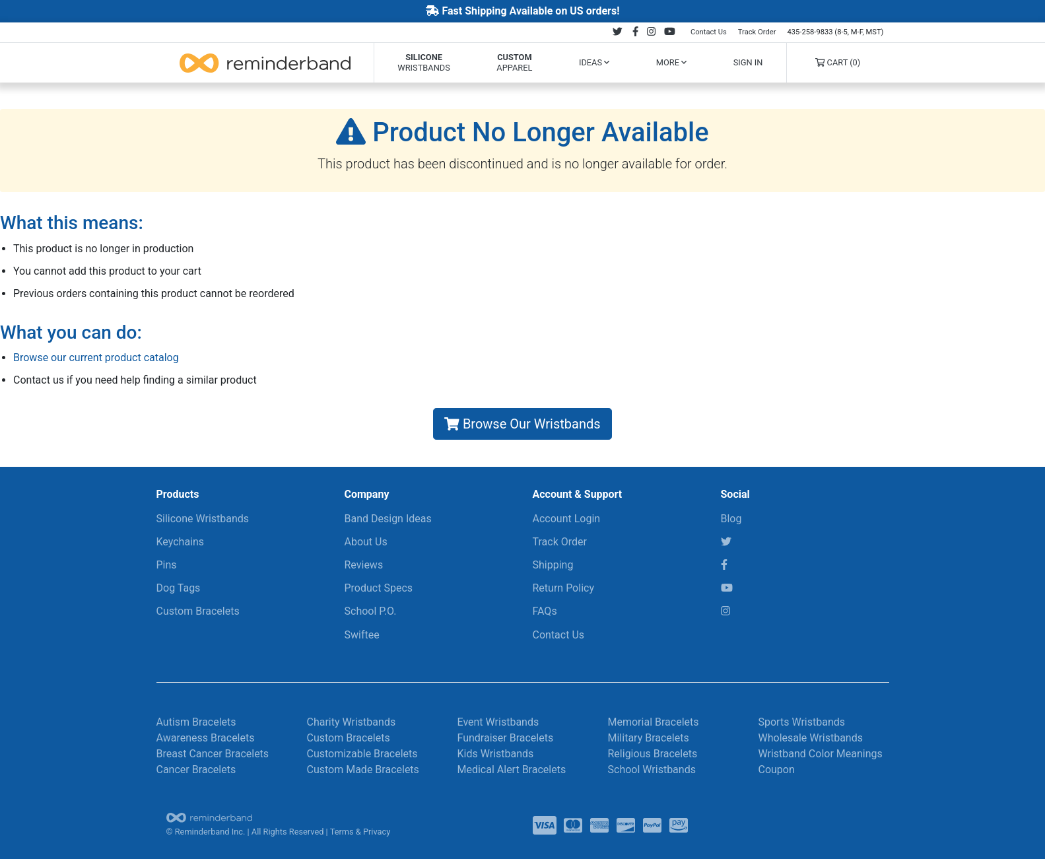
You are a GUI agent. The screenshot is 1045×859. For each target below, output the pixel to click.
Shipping (553, 565)
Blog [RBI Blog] (731, 518)
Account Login (567, 518)
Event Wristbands (498, 722)
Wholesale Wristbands (810, 738)
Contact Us (709, 32)
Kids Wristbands (495, 753)
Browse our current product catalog (96, 357)
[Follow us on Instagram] (650, 32)
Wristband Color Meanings (820, 753)
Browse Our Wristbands (522, 424)
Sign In (748, 62)
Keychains (180, 541)
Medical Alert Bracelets (511, 769)
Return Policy (563, 588)
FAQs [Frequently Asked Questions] (545, 611)
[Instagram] (725, 611)
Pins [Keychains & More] (166, 565)
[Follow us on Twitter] (617, 32)
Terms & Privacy (360, 832)
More (671, 62)
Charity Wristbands (351, 722)
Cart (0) (837, 62)
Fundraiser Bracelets (505, 738)
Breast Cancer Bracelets (212, 753)
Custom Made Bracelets (363, 769)
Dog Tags (178, 588)
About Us (366, 541)
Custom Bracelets (198, 611)
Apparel (514, 62)
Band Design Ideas (388, 518)
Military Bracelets (648, 738)
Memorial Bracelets (653, 722)
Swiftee (362, 635)
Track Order (757, 32)
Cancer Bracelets (196, 769)
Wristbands (423, 62)
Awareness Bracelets (205, 738)
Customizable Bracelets (362, 753)
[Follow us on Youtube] (669, 32)
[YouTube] (727, 588)
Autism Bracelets (196, 722)
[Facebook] (724, 565)
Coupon (776, 769)
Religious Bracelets (653, 753)
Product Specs (379, 588)
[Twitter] (726, 541)
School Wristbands (652, 769)
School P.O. (371, 611)
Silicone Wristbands (203, 518)
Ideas (594, 62)
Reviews (364, 565)
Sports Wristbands (802, 722)
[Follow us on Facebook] (635, 32)
